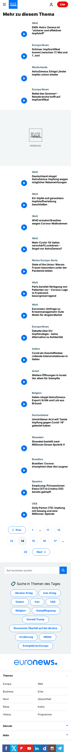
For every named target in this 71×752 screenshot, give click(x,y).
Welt (35, 22)
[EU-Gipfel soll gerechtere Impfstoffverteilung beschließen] (50, 203)
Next (6, 699)
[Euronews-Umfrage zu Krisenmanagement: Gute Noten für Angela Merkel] (50, 314)
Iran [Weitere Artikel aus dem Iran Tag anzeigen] (37, 601)
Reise (6, 706)
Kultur (41, 706)
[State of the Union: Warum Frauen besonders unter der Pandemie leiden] (50, 269)
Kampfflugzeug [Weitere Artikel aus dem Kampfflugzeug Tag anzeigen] (46, 610)
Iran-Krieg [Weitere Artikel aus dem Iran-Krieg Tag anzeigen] (49, 592)
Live (62, 4)
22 (25, 551)
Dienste (7, 725)
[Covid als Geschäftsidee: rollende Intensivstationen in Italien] (50, 358)
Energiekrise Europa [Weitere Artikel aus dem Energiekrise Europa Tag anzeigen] (35, 645)
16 (44, 540)
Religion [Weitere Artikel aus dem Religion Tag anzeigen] (21, 610)
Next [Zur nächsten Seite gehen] (39, 551)
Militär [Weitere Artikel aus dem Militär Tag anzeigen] (48, 636)
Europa (7, 683)
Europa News (40, 44)
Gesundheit (44, 699)
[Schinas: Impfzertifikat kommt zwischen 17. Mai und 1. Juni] (50, 54)
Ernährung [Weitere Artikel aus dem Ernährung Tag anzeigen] (26, 636)
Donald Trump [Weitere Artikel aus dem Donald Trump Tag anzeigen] (35, 619)
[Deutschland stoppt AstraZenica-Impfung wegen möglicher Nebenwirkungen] (50, 181)
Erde (40, 691)
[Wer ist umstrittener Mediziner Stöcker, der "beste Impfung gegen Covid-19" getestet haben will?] (50, 424)
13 (11, 540)
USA (34, 503)
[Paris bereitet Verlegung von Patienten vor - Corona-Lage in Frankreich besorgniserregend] (50, 292)
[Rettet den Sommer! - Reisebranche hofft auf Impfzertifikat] (50, 99)
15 (33, 540)
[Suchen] (35, 570)
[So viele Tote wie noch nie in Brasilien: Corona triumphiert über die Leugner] (50, 468)
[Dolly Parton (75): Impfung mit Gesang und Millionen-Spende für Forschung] (50, 513)
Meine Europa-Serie (45, 260)
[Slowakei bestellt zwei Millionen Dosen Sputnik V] (50, 446)
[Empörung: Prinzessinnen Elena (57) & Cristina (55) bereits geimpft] (50, 491)
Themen (8, 675)
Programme (45, 714)
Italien (36, 348)
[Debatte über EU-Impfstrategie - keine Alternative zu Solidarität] (50, 336)
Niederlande (40, 67)
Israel (35, 370)
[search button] (63, 570)
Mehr (6, 735)
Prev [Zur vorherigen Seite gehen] (18, 529)
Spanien (37, 481)
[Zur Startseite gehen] (13, 4)
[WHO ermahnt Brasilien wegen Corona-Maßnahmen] (50, 225)
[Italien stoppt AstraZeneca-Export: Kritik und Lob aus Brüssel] (50, 402)
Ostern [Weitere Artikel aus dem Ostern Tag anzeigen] (20, 601)
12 (58, 529)
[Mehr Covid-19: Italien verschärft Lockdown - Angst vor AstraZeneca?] (50, 247)
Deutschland (40, 414)
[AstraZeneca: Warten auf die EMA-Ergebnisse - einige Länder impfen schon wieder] (50, 76)
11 (48, 529)
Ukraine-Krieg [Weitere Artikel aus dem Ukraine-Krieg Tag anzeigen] (24, 592)
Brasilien (37, 459)
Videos (7, 714)
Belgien (37, 392)
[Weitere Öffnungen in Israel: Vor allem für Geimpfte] (50, 380)
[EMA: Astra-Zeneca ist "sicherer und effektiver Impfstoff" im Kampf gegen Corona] (50, 32)
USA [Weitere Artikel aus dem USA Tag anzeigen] (52, 601)
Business (8, 691)
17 (55, 540)
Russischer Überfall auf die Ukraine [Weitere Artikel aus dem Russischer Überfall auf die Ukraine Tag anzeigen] (35, 628)
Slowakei (37, 437)
